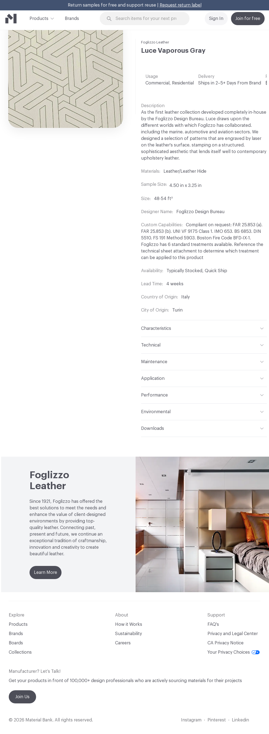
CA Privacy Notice (225, 643)
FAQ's (213, 624)
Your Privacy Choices (233, 652)
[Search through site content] (148, 19)
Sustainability (128, 634)
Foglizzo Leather (155, 42)
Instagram (191, 720)
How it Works (128, 624)
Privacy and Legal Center (232, 634)
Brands (72, 18)
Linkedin (240, 720)
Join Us (22, 697)
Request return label (180, 5)
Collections (20, 652)
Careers (123, 643)
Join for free (247, 18)
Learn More (45, 572)
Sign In (216, 18)
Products (39, 18)
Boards (16, 643)
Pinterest (216, 720)
